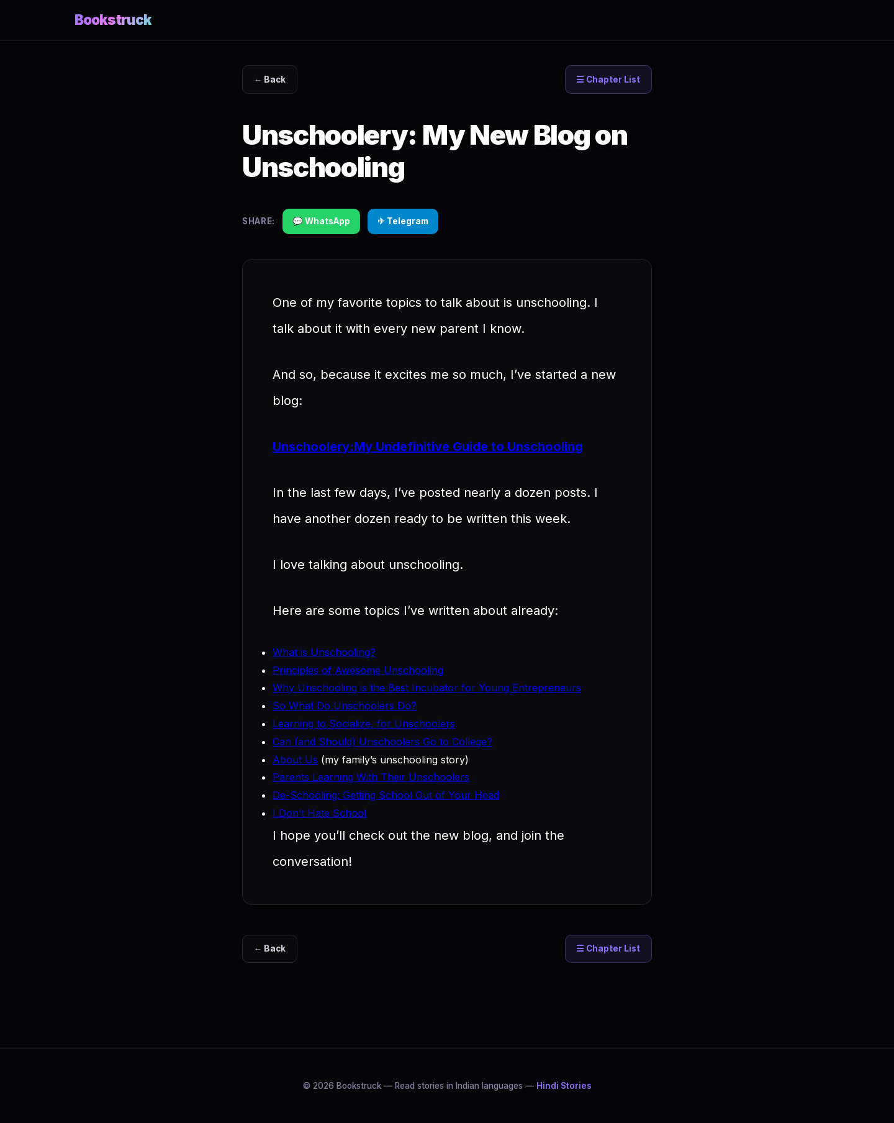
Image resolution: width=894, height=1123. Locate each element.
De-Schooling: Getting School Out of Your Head (386, 795)
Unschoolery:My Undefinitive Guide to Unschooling (428, 446)
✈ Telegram (402, 221)
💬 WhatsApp (321, 221)
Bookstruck (112, 19)
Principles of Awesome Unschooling (358, 670)
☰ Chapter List (608, 79)
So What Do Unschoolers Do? (345, 705)
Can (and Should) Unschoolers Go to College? (382, 741)
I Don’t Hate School (319, 813)
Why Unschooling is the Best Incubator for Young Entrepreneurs (427, 687)
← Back (270, 79)
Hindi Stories (564, 1086)
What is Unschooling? (324, 652)
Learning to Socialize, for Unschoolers (364, 723)
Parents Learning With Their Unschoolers (371, 777)
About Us (295, 759)
